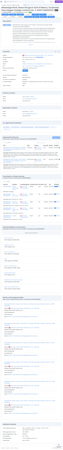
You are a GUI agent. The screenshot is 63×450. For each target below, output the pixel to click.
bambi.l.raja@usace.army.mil (29, 113)
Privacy (16, 448)
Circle (13, 216)
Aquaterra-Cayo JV (15, 202)
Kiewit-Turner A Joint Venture (11, 287)
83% (23, 85)
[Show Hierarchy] (52, 55)
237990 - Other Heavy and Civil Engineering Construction (36, 64)
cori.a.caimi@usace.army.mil (29, 98)
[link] (58, 182)
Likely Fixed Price (26, 77)
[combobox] (24, 1)
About (3, 448)
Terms (12, 448)
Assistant (35, 14)
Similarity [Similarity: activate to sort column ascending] (56, 184)
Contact (8, 448)
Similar (43, 16)
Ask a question (6, 127)
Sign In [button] (51, 1)
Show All (31, 44)
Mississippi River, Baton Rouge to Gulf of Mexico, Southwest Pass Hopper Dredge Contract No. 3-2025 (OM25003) (14, 149)
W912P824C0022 (7, 186)
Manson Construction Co (15, 188)
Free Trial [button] (59, 1)
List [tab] (55, 51)
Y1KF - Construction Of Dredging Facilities (32, 66)
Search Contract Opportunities (10, 5)
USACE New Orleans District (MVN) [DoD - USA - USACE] (37, 55)
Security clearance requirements (42, 127)
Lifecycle (42, 14)
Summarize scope (15, 127)
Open (25, 70)
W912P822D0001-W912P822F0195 (7, 195)
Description (5, 14)
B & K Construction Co (15, 210)
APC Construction (15, 195)
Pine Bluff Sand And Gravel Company (13, 280)
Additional (51, 16)
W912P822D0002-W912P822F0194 (7, 202)
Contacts (20, 14)
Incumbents (28, 16)
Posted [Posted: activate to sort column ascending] (50, 145)
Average (24, 79)
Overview (13, 14)
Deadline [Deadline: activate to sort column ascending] (56, 145)
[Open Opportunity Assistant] (59, 446)
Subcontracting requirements (27, 127)
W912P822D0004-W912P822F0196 (7, 216)
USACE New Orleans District (38, 148)
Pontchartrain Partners (9, 273)
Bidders (36, 16)
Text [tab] (58, 51)
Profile (32, 96)
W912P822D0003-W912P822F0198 (7, 209)
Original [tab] (7, 25)
